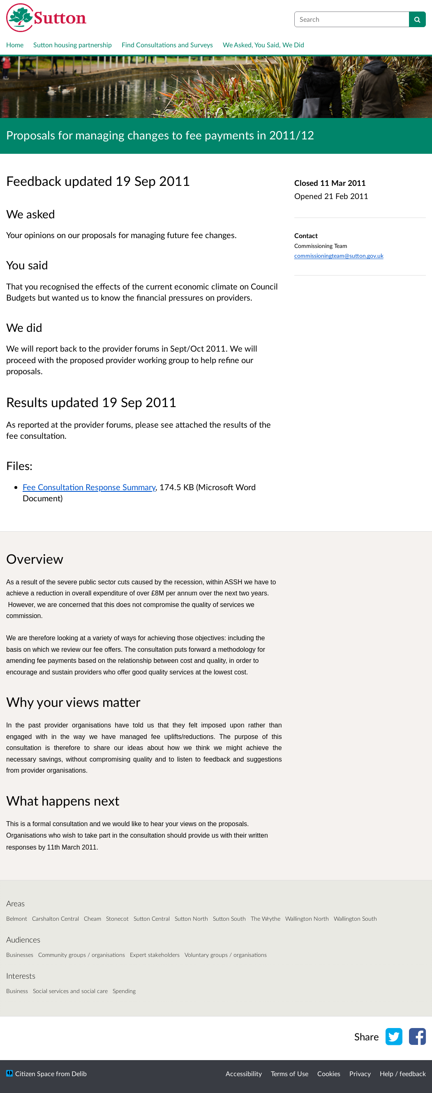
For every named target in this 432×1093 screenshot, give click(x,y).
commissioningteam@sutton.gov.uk (338, 255)
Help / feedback (403, 1073)
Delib (79, 1073)
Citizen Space (34, 1073)
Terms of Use (289, 1073)
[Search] (417, 19)
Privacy (360, 1073)
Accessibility (244, 1073)
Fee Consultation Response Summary (89, 487)
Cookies (328, 1073)
